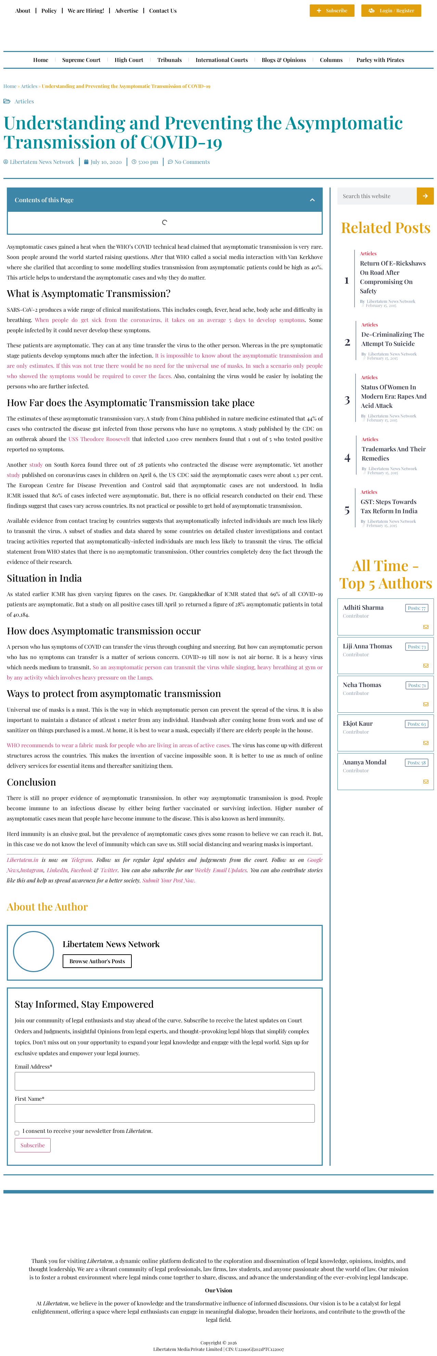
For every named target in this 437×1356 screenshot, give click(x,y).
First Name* (29, 1098)
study (36, 464)
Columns (331, 59)
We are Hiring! (86, 10)
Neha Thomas (362, 685)
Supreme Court (81, 59)
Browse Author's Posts (97, 961)
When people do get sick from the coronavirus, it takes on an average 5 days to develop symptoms (169, 319)
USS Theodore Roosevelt (99, 438)
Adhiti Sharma (363, 607)
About (22, 10)
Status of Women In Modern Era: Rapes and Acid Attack (394, 396)
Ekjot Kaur (358, 723)
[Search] (425, 196)
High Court (129, 59)
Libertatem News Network (391, 301)
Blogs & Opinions (284, 59)
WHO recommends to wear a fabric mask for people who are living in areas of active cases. (119, 745)
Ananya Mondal (364, 762)
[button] (312, 200)
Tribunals (169, 59)
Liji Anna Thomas (367, 646)
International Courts (222, 59)
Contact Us (163, 10)
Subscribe (33, 1145)
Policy (49, 10)
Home (40, 59)
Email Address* (33, 1066)
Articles (29, 86)
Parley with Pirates (380, 59)
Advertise (126, 10)
